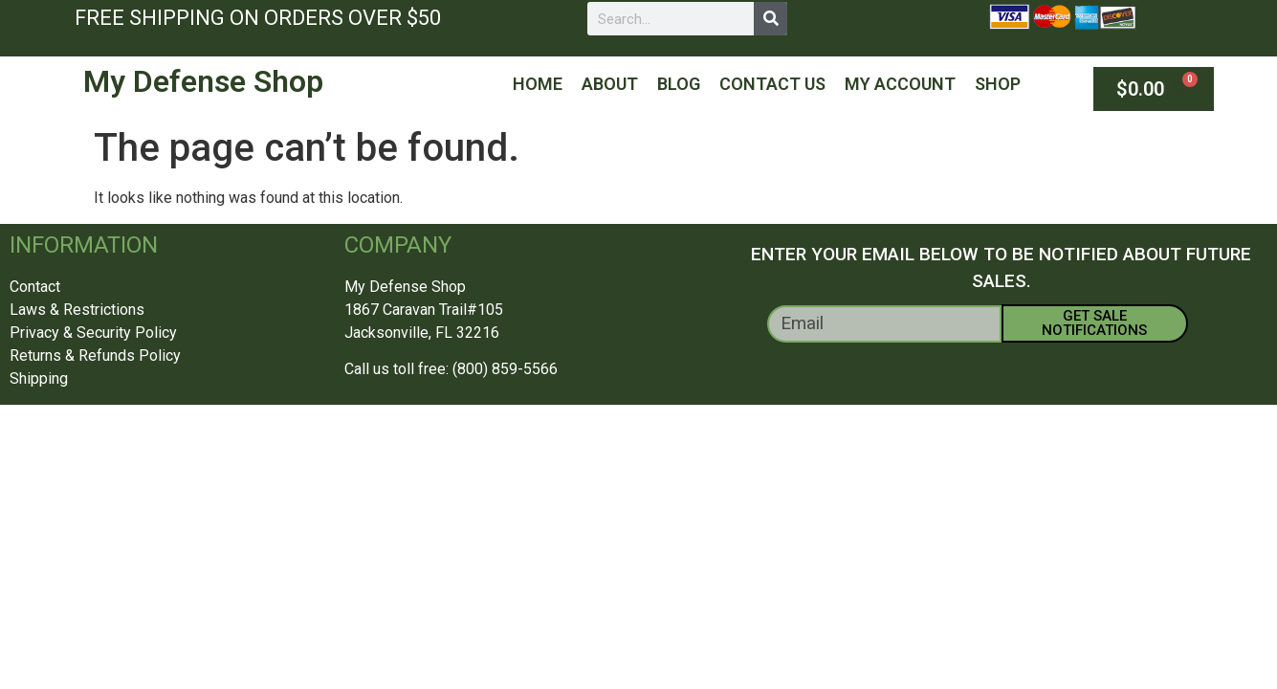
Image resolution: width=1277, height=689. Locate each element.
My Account (900, 84)
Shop (998, 84)
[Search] (770, 18)
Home (537, 84)
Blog (678, 84)
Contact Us (772, 84)
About (610, 84)
